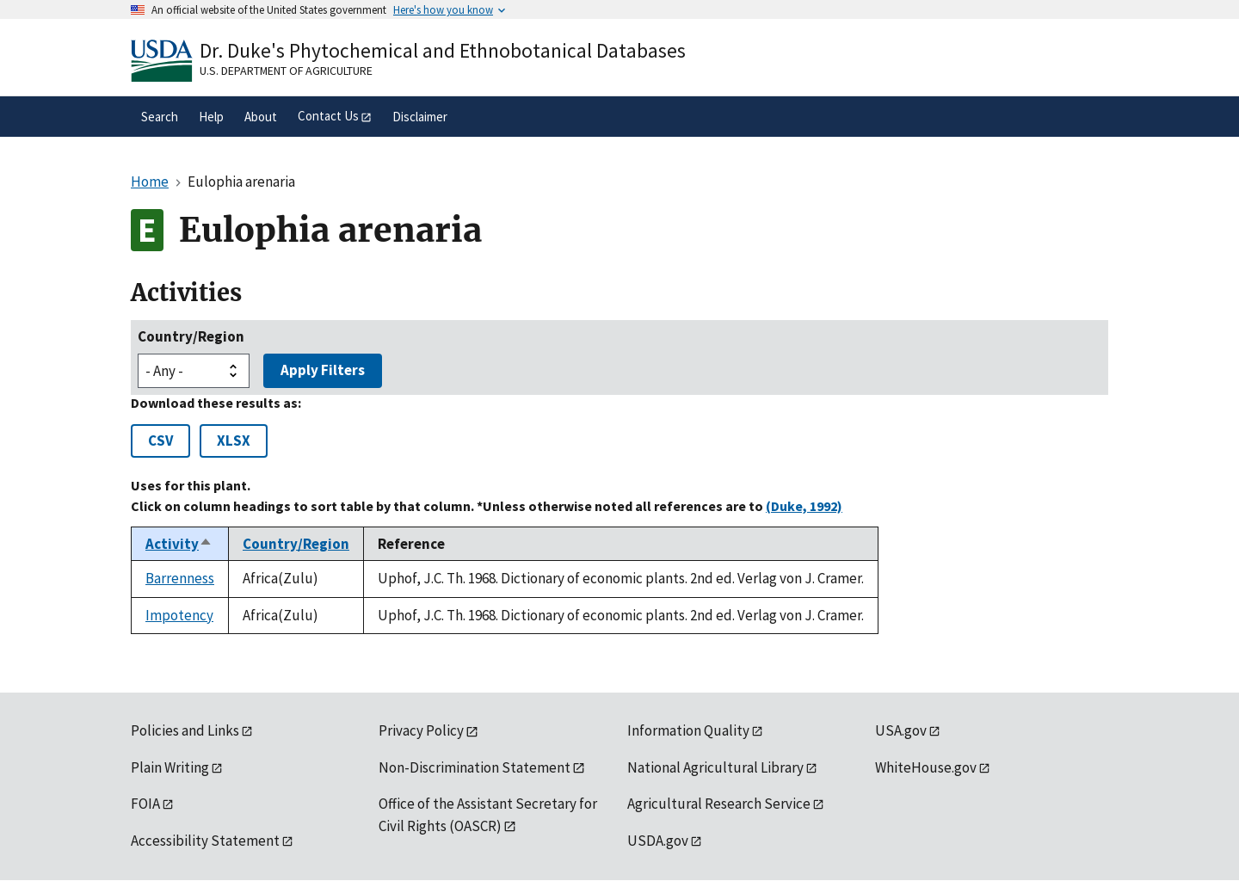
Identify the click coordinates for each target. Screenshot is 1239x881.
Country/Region (191, 336)
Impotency (179, 615)
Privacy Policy (421, 730)
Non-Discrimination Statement (474, 767)
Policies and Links (185, 730)
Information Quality (688, 730)
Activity (179, 543)
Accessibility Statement (205, 840)
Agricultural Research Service (719, 803)
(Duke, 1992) (804, 505)
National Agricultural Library (715, 767)
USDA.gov (657, 840)
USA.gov (901, 730)
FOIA (145, 803)
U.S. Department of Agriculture (286, 70)
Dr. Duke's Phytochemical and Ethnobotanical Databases (443, 50)
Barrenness (179, 578)
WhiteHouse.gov (926, 767)
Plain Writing (170, 767)
